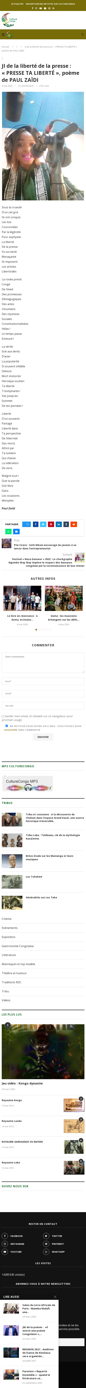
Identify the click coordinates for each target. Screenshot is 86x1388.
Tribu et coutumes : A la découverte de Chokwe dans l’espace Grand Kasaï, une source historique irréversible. (55, 818)
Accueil (5, 46)
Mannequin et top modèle (18, 964)
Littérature (9, 955)
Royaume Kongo (12, 1100)
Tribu (5, 991)
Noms (6, 1295)
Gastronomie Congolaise (18, 946)
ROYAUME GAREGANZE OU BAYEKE (22, 1141)
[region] (27, 783)
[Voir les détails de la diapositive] (27, 783)
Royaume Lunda (12, 1121)
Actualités (17, 4)
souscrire (10, 729)
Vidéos (6, 1000)
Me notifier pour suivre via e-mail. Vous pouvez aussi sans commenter (43, 728)
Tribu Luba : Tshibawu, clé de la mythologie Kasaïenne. (53, 836)
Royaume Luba (11, 1162)
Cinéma (6, 919)
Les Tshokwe (34, 876)
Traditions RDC (11, 982)
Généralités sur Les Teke (41, 897)
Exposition (8, 937)
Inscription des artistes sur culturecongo (50, 4)
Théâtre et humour (14, 973)
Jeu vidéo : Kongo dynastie (22, 1083)
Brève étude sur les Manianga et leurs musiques (49, 857)
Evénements (10, 928)
